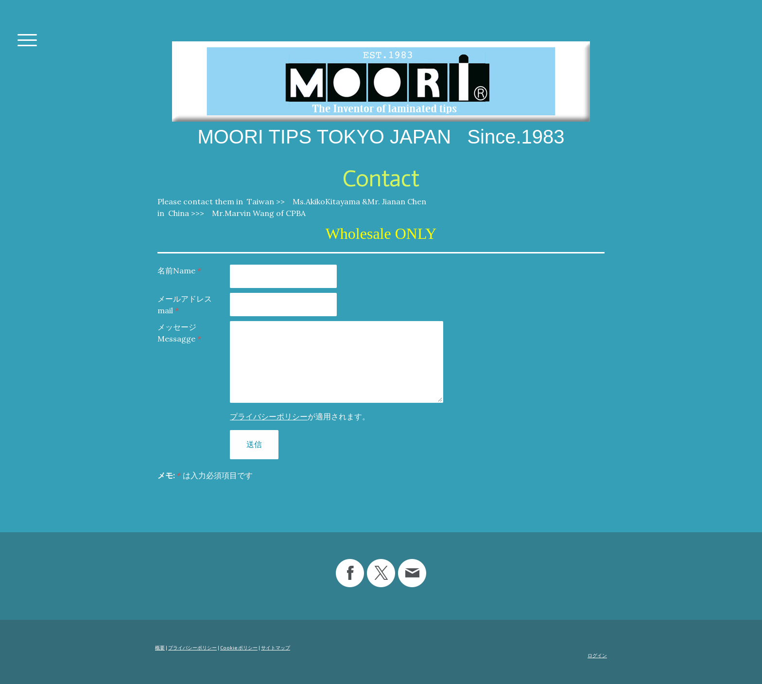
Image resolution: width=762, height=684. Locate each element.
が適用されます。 (300, 416)
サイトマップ (275, 647)
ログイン (597, 655)
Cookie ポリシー (239, 647)
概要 (160, 647)
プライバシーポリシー (269, 416)
